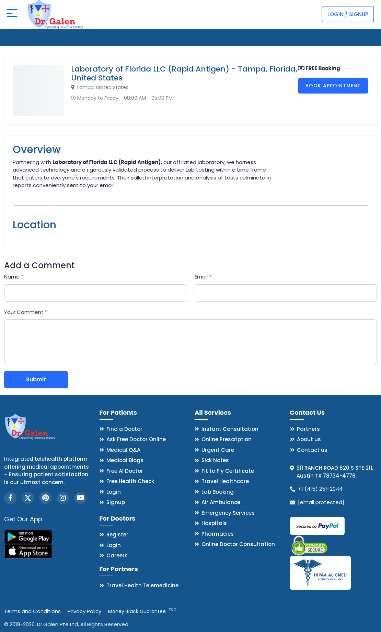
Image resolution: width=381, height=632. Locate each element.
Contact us (312, 450)
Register (117, 534)
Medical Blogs (124, 460)
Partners (308, 429)
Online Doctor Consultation (238, 544)
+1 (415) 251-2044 (320, 488)
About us (309, 439)
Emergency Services (228, 512)
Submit (36, 379)
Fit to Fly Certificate (227, 471)
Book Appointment (333, 85)
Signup (115, 502)
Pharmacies (217, 533)
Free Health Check (130, 481)
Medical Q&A (123, 450)
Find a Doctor (124, 429)
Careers (117, 555)
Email (203, 276)
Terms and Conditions (32, 611)
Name (13, 276)
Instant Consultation (229, 429)
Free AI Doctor (124, 471)
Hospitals (214, 523)
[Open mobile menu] (12, 14)
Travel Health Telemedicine (142, 585)
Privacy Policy (84, 611)
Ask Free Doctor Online (136, 439)
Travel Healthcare (225, 481)
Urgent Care (217, 450)
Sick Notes (215, 460)
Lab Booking (217, 491)
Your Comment (25, 312)
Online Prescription (226, 439)
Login (113, 491)
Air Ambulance (220, 502)
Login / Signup (347, 14)
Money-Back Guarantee (142, 611)
